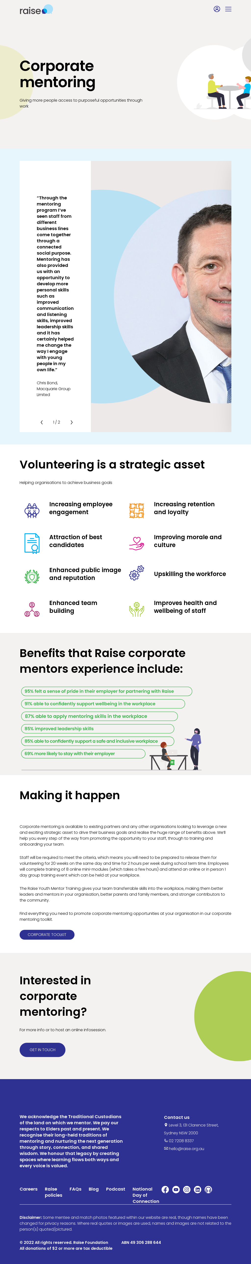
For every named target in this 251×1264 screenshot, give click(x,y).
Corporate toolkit (47, 934)
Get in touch (42, 1050)
